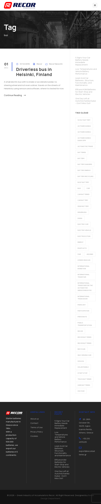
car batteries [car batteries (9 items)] (83, 194)
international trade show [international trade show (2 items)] (83, 297)
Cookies (34, 436)
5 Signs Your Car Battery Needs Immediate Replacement (82, 61)
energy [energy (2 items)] (80, 242)
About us (34, 418)
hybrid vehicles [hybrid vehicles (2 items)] (84, 260)
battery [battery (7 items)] (81, 158)
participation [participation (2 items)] (83, 311)
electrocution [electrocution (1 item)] (84, 236)
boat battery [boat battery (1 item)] (83, 182)
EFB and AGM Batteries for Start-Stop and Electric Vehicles (85, 92)
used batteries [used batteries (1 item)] (84, 385)
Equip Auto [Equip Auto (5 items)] (82, 248)
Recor (39, 64)
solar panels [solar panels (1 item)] (83, 367)
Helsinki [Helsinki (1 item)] (90, 254)
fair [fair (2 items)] (79, 254)
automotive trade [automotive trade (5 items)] (85, 146)
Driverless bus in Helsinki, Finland (34, 71)
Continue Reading (15, 95)
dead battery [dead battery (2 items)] (83, 206)
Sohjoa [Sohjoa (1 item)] (81, 361)
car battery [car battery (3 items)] (83, 200)
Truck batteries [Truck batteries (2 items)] (84, 379)
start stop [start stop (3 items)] (82, 373)
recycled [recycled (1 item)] (81, 349)
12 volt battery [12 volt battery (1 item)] (84, 120)
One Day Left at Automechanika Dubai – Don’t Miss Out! (85, 101)
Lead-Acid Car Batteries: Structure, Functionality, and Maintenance (84, 81)
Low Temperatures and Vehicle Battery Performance (86, 71)
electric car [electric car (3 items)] (83, 224)
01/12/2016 (25, 64)
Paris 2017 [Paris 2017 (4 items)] (82, 305)
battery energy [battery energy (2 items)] (84, 170)
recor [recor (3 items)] (80, 331)
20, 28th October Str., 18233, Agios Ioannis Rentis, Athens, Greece (86, 426)
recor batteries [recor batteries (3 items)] (84, 343)
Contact (34, 423)
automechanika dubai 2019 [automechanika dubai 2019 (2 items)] (84, 139)
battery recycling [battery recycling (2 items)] (85, 176)
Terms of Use (36, 427)
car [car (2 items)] (88, 188)
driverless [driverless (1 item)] (82, 212)
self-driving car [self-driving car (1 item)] (84, 355)
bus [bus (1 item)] (79, 188)
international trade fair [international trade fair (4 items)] (83, 275)
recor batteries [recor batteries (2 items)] (84, 337)
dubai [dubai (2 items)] (80, 218)
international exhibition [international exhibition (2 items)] (83, 267)
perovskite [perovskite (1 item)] (82, 317)
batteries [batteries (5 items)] (82, 152)
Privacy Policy (36, 431)
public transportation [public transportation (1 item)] (85, 324)
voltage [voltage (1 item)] (81, 391)
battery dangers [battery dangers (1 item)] (85, 164)
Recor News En (56, 64)
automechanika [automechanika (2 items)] (84, 126)
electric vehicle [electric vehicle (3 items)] (84, 230)
